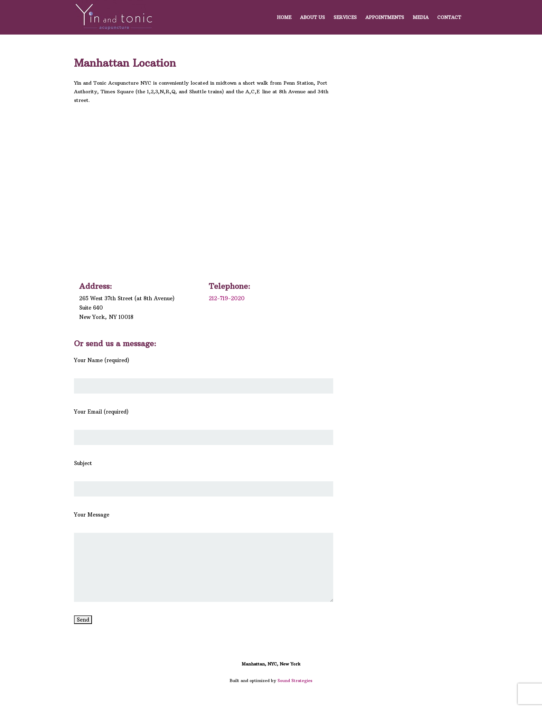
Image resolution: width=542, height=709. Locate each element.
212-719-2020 (227, 298)
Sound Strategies (295, 680)
